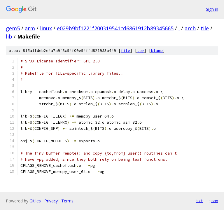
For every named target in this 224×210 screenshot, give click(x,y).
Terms (67, 201)
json (213, 200)
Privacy (51, 201)
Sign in (212, 9)
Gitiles (35, 201)
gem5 (13, 28)
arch (190, 28)
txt (199, 200)
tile (205, 28)
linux (46, 28)
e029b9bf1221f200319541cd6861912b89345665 (115, 28)
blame (157, 50)
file (125, 50)
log (140, 50)
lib (9, 36)
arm (30, 28)
